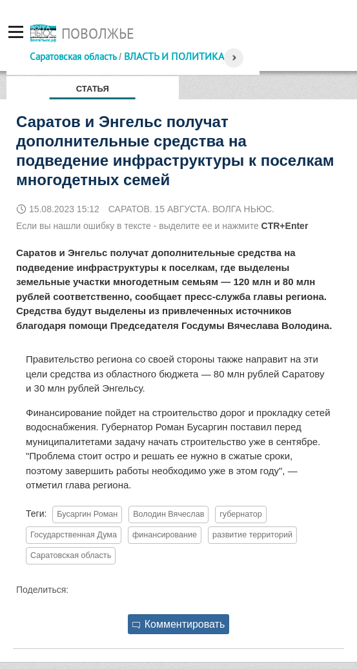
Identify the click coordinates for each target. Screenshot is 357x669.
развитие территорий (252, 534)
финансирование (164, 534)
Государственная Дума (73, 534)
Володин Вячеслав (168, 514)
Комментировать (178, 624)
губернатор (240, 514)
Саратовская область (73, 56)
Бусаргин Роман (87, 514)
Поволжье (97, 34)
